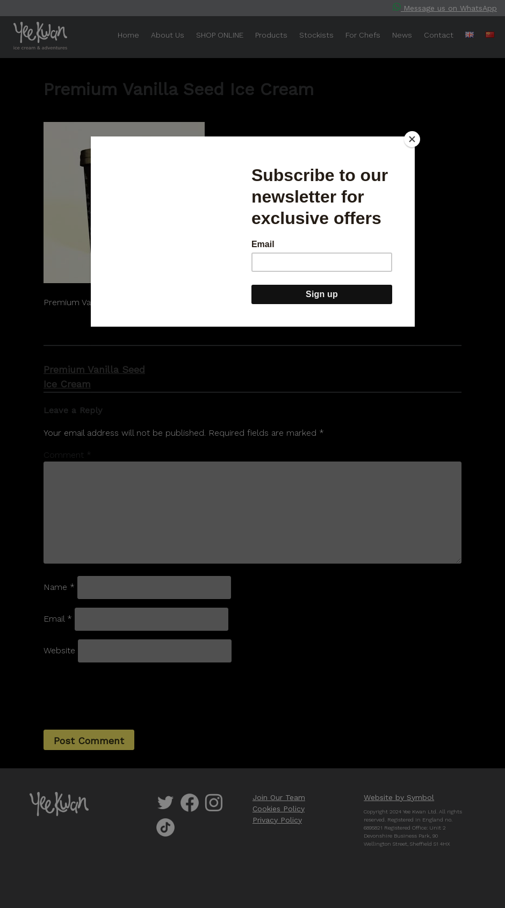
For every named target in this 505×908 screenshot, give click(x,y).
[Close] (412, 139)
